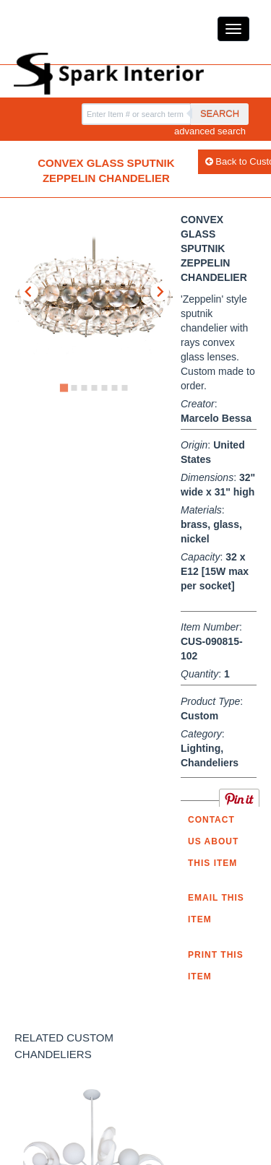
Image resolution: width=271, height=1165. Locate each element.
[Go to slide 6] (114, 388)
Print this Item (216, 966)
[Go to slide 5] (104, 388)
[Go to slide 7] (124, 388)
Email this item (216, 908)
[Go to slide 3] (84, 388)
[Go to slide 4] (94, 388)
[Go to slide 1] (63, 387)
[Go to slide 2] (74, 388)
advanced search (210, 131)
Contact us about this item (213, 841)
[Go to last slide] (29, 291)
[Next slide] (159, 291)
